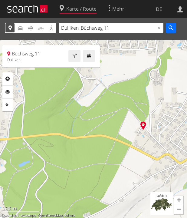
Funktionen (7, 105)
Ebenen (7, 92)
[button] (178, 200)
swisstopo (28, 215)
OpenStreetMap (50, 215)
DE (159, 9)
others (70, 215)
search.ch (11, 215)
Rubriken (7, 78)
